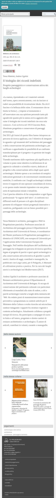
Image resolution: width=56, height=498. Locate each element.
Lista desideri (15, 65)
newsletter (8, 485)
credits (6, 494)
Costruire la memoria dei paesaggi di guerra (42, 406)
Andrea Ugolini (22, 76)
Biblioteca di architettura (11, 53)
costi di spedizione (11, 465)
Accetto (4, 7)
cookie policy (9, 471)
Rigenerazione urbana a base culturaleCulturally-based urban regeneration (21, 407)
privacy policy (9, 468)
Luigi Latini (16, 360)
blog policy (8, 474)
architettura (8, 432)
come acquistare (10, 459)
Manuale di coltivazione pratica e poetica (21, 367)
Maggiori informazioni (31, 3)
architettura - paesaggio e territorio (15, 434)
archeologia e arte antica (12, 430)
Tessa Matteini (9, 76)
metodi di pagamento (12, 462)
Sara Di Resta (38, 400)
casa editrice (9, 480)
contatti (7, 482)
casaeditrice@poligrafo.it (12, 452)
